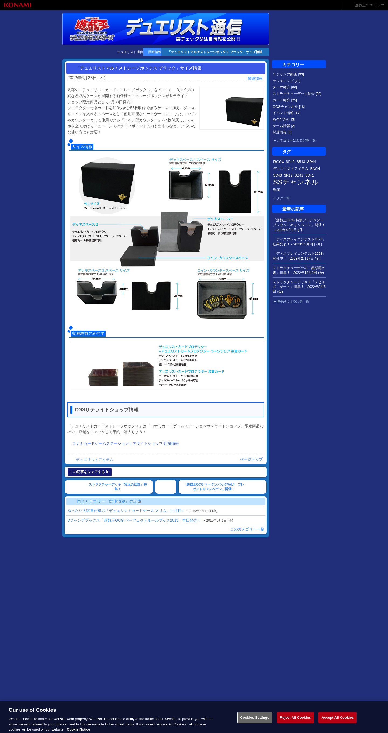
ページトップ (251, 459)
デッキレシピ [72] (286, 81)
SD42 (299, 175)
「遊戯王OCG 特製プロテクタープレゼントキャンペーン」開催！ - (299, 225)
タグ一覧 (283, 198)
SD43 (277, 175)
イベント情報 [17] (286, 113)
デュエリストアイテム (94, 459)
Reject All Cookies (295, 722)
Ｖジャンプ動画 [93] (288, 74)
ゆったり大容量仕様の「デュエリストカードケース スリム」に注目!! (125, 510)
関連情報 (154, 52)
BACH (315, 169)
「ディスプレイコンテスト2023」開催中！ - (299, 256)
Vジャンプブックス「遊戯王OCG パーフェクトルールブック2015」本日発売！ (134, 520)
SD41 (309, 175)
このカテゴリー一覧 (247, 529)
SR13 (300, 162)
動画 (276, 190)
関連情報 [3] (282, 132)
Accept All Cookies (337, 722)
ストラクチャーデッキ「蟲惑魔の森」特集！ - (299, 270)
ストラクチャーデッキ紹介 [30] (297, 94)
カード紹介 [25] (285, 100)
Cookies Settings (254, 722)
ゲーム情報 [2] (284, 126)
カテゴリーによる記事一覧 (296, 140)
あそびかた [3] (284, 119)
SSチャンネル (296, 182)
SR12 (288, 175)
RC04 (278, 161)
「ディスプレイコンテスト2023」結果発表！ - (299, 241)
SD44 (311, 162)
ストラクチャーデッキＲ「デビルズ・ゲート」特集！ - (299, 287)
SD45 (290, 162)
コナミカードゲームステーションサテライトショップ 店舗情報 (125, 443)
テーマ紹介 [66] (285, 87)
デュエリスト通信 (130, 52)
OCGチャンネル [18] (289, 107)
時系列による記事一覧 (293, 301)
